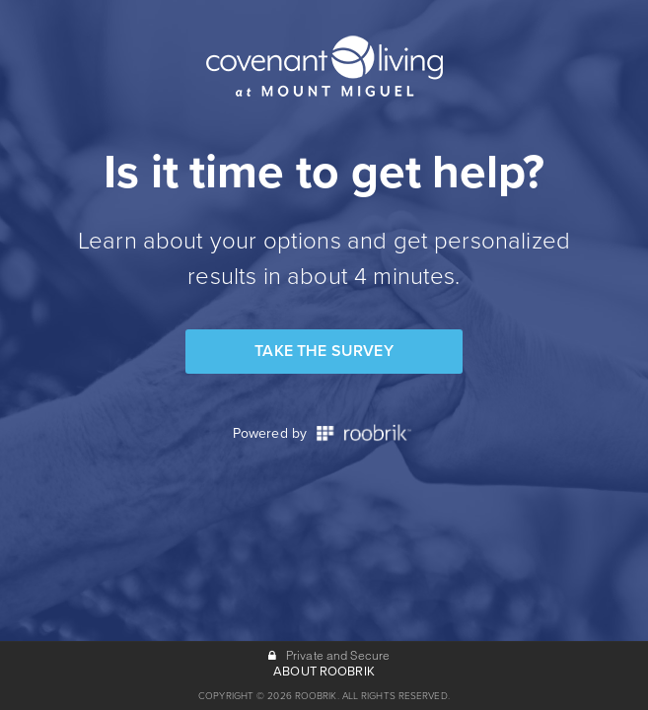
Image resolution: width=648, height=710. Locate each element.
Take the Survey (323, 351)
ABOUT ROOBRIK (324, 671)
